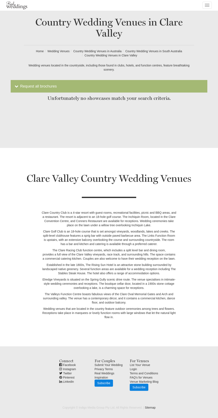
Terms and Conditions (144, 373)
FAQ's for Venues (141, 377)
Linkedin (66, 381)
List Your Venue (140, 365)
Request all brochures (35, 86)
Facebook (67, 365)
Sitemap (150, 407)
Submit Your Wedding (109, 365)
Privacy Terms (104, 369)
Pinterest (66, 377)
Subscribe (103, 383)
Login (133, 369)
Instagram (67, 369)
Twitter (65, 373)
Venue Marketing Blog (144, 381)
